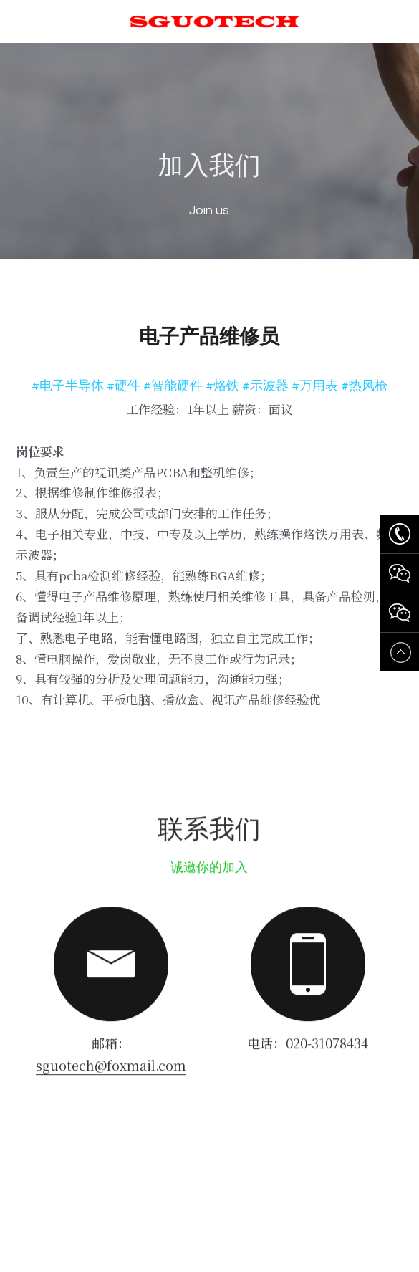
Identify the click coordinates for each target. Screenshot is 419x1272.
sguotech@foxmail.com (111, 1070)
